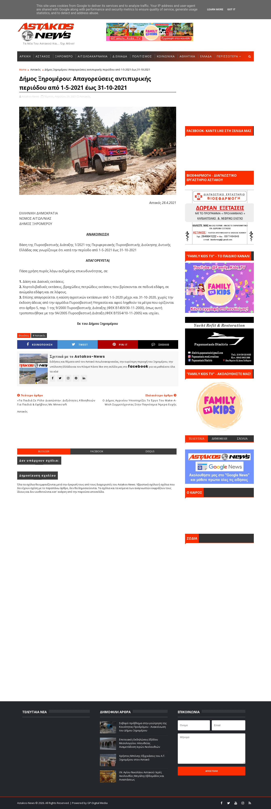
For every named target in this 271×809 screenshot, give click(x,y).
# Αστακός (39, 335)
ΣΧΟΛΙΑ (242, 439)
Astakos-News (26, 803)
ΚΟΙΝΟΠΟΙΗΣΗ (40, 344)
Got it (231, 9)
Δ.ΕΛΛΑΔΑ (119, 56)
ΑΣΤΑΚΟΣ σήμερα (219, 514)
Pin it (120, 344)
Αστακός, (85, 96)
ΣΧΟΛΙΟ (160, 344)
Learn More (215, 9)
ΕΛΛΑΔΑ (206, 56)
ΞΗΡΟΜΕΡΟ (64, 56)
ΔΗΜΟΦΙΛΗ (219, 439)
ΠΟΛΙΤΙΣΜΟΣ (142, 56)
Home (22, 69)
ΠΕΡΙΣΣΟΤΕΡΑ (227, 56)
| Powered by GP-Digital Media (89, 803)
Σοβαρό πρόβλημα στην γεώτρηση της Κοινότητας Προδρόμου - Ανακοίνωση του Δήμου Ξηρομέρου (143, 726)
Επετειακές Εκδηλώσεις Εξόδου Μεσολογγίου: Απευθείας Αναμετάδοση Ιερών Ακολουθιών (139, 743)
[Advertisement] (97, 434)
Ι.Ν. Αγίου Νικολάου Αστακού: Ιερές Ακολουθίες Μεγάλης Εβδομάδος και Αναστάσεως (141, 775)
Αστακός (35, 69)
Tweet (80, 344)
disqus (150, 451)
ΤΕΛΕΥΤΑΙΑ (196, 439)
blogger (43, 451)
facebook (96, 451)
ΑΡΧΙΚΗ (25, 56)
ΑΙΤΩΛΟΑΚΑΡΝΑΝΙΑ (93, 56)
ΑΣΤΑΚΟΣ (43, 56)
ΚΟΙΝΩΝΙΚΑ (166, 56)
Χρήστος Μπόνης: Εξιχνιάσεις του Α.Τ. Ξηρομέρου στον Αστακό (142, 757)
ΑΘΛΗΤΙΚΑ (187, 56)
